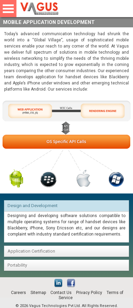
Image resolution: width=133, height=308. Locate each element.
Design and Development (33, 205)
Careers (18, 292)
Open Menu (8, 8)
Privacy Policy (89, 292)
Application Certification (31, 251)
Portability (17, 265)
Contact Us (61, 292)
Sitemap (38, 292)
